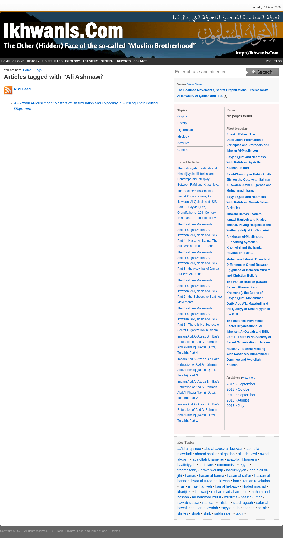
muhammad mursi (206, 497)
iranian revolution (256, 481)
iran (236, 481)
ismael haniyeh (200, 486)
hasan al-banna (211, 475)
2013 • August (238, 400)
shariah (248, 508)
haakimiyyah (236, 470)
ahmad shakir (206, 454)
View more (248, 377)
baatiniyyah (186, 465)
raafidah (209, 502)
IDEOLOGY (72, 61)
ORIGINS (18, 61)
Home (27, 70)
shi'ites (182, 513)
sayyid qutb (230, 508)
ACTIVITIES (90, 61)
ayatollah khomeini (242, 459)
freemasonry (187, 470)
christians (206, 465)
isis (182, 486)
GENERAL (107, 61)
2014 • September (241, 384)
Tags (38, 70)
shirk (207, 513)
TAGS (278, 61)
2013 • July (235, 406)
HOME (5, 61)
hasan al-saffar (239, 475)
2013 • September (241, 395)
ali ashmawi (247, 454)
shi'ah (262, 508)
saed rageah (243, 502)
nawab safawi (188, 502)
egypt (244, 465)
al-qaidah (227, 454)
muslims (230, 497)
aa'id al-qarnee (189, 448)
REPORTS (124, 61)
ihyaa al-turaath (203, 481)
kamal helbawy (227, 486)
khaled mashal (254, 486)
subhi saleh (223, 513)
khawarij (201, 492)
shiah (195, 513)
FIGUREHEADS (52, 61)
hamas (190, 475)
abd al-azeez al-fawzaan (223, 448)
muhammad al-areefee (229, 492)
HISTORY (33, 61)
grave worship (212, 470)
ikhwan (224, 481)
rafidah (224, 502)
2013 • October (239, 389)
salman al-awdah (204, 508)
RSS (269, 61)
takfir (239, 513)
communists (226, 465)
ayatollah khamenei (208, 459)
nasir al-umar (251, 497)
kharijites (184, 492)
